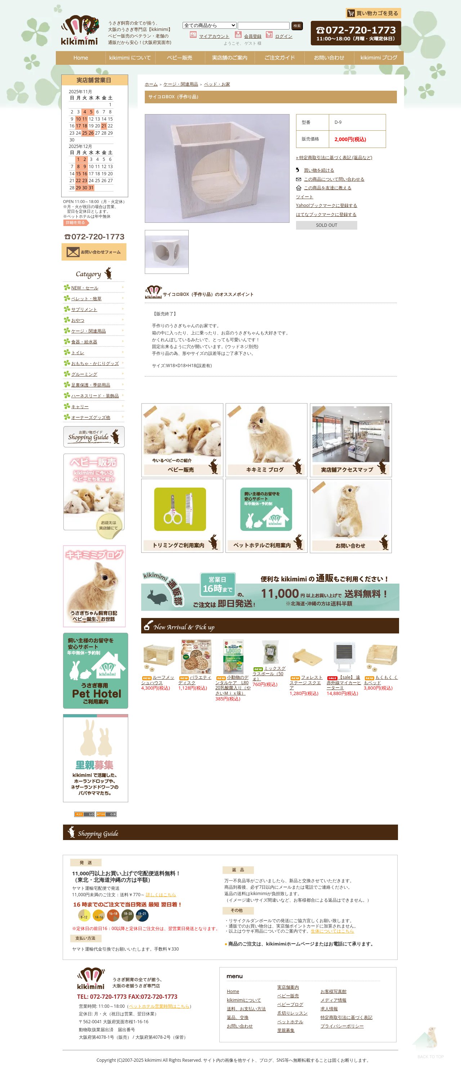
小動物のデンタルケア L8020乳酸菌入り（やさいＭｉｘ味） (233, 685)
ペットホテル (290, 1022)
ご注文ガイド (279, 58)
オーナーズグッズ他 (90, 417)
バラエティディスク (194, 680)
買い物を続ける (319, 170)
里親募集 (286, 1030)
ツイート (304, 197)
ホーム (151, 84)
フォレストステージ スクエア (306, 682)
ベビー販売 (180, 58)
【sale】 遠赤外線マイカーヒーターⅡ (344, 682)
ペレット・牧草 (86, 298)
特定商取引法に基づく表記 (346, 1017)
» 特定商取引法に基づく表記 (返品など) (334, 157)
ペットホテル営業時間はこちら (159, 1006)
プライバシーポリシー (342, 1026)
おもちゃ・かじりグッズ (95, 363)
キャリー (80, 406)
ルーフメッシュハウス (157, 680)
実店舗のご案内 (230, 58)
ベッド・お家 (217, 84)
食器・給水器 (84, 342)
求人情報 (329, 1009)
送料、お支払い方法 (246, 1009)
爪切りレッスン (292, 1013)
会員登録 (252, 36)
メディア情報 (333, 1000)
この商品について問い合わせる (334, 179)
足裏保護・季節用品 (90, 385)
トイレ (77, 352)
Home (81, 58)
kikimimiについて (130, 58)
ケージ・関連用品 (88, 331)
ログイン (283, 36)
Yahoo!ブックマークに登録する (326, 205)
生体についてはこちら (332, 931)
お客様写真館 (333, 991)
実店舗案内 (288, 987)
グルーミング (84, 374)
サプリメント (84, 309)
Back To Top (427, 1042)
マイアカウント (214, 36)
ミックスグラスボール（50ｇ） (269, 673)
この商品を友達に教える (328, 188)
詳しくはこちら (161, 895)
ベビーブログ (379, 58)
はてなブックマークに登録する (326, 214)
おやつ (77, 320)
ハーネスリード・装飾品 (95, 396)
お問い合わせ (329, 58)
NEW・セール (84, 288)
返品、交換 (238, 1017)
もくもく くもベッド (381, 680)
